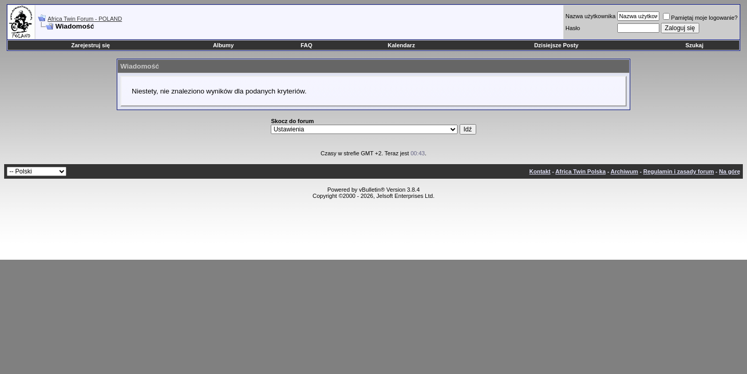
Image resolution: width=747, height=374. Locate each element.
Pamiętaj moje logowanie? (700, 18)
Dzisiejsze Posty (556, 45)
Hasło (572, 28)
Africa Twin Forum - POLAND (85, 19)
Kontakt (539, 171)
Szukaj (694, 45)
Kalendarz (401, 45)
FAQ (307, 45)
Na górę (729, 171)
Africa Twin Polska (581, 171)
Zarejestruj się (90, 45)
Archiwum (624, 171)
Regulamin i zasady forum (678, 171)
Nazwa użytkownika (590, 16)
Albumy (223, 45)
